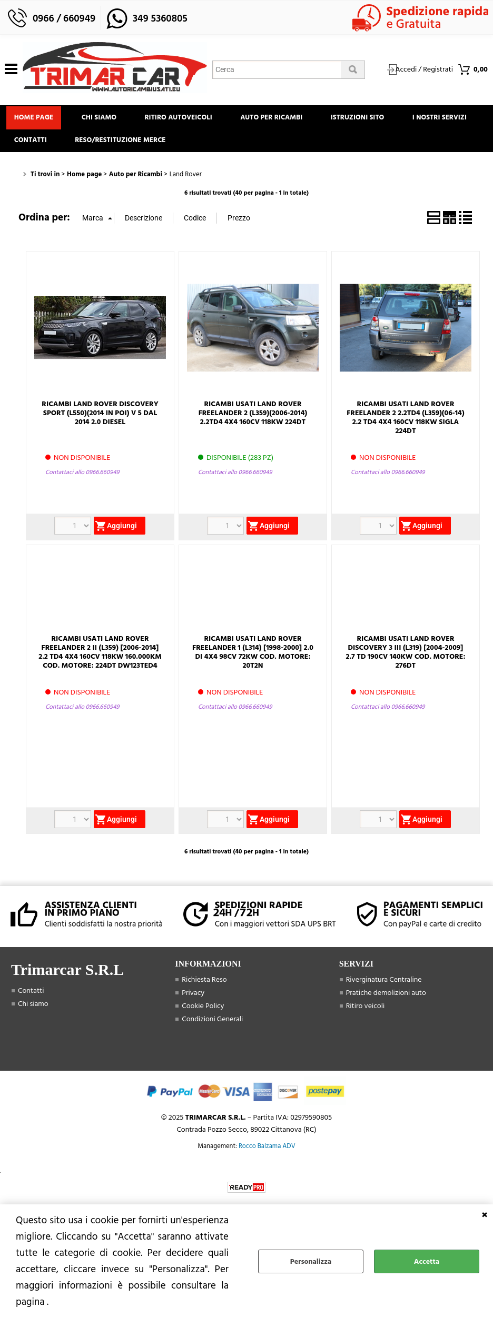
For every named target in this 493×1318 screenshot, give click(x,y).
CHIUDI (484, 1215)
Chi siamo (104, 119)
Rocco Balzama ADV (267, 1153)
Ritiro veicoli (365, 1013)
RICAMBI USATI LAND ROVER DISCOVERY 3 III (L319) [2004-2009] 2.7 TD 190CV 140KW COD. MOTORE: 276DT (405, 658)
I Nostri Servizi (43, 145)
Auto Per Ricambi (283, 119)
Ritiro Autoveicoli (187, 119)
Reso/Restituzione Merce (211, 145)
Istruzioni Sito (373, 119)
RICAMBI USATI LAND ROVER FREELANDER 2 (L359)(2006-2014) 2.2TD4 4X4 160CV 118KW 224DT (253, 420)
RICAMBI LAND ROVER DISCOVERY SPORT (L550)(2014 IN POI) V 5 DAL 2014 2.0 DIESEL (100, 420)
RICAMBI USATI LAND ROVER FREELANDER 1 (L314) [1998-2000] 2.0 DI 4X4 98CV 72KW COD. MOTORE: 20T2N (252, 658)
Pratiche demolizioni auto (386, 1000)
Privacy (193, 1000)
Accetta (426, 1261)
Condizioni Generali (212, 1026)
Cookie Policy (203, 1013)
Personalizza (310, 1261)
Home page (35, 119)
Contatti (118, 145)
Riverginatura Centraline (384, 987)
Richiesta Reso (204, 987)
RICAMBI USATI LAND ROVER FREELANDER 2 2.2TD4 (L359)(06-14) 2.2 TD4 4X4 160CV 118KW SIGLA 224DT (405, 424)
